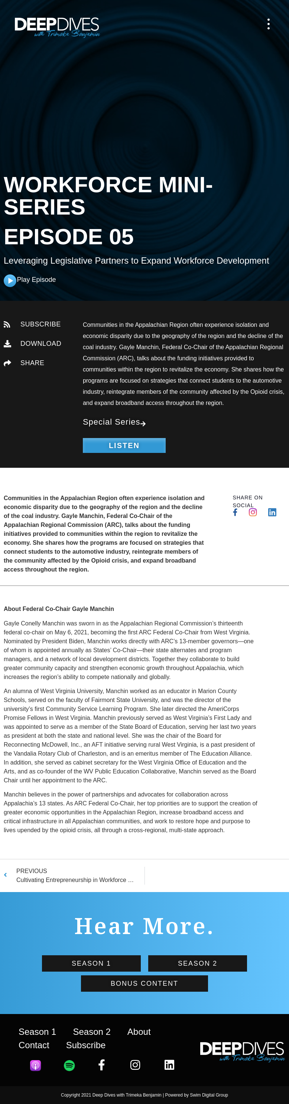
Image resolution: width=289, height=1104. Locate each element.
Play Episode (36, 279)
